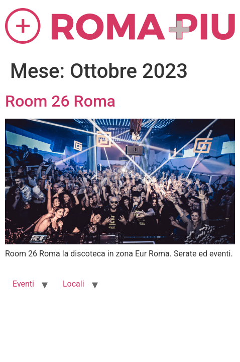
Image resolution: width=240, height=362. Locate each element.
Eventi (23, 284)
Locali (73, 284)
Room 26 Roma (60, 101)
